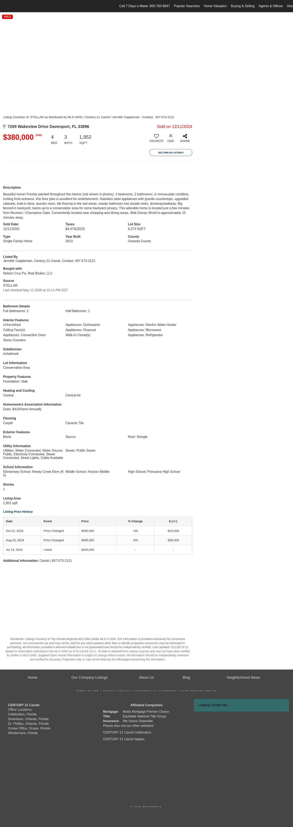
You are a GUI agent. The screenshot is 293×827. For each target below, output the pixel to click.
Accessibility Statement (155, 691)
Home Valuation (215, 6)
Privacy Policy (116, 691)
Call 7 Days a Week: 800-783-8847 (144, 6)
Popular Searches (187, 6)
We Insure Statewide (138, 721)
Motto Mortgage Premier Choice (146, 711)
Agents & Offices (271, 6)
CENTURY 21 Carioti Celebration (127, 732)
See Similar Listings (170, 152)
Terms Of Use (87, 691)
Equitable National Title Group (144, 716)
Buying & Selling (243, 6)
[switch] (156, 140)
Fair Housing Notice (199, 691)
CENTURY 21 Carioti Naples (124, 739)
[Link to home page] (5, 6)
